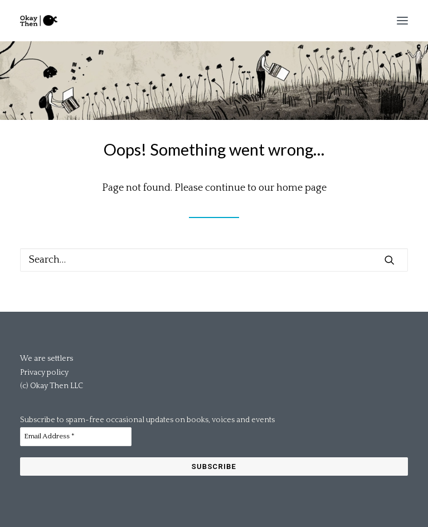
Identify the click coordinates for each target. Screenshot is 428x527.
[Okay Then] (38, 20)
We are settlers (46, 358)
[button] (402, 20)
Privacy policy (44, 372)
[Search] (214, 260)
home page (301, 188)
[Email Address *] (76, 436)
